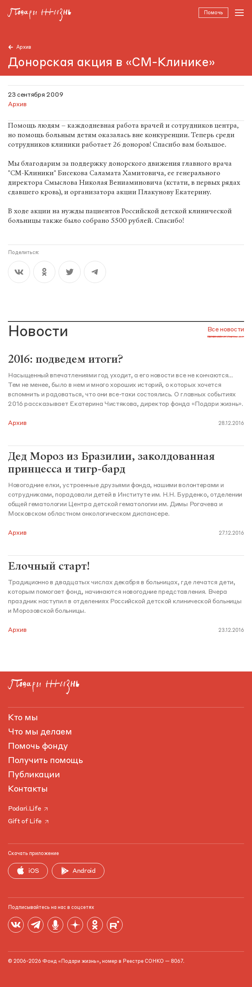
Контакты (27, 789)
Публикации (34, 775)
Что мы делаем (40, 732)
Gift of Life (29, 822)
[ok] (44, 273)
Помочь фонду (38, 746)
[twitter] (70, 273)
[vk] (19, 273)
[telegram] (95, 273)
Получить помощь (45, 760)
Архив (23, 47)
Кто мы (23, 717)
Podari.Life (28, 809)
